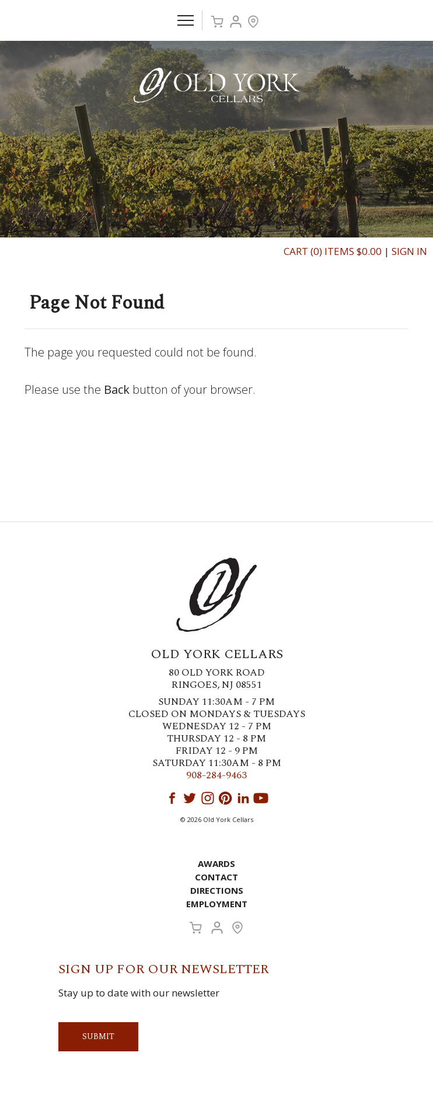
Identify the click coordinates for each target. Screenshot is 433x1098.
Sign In (409, 251)
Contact (216, 877)
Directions (216, 890)
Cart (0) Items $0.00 (333, 251)
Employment (216, 904)
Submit (98, 1036)
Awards (216, 863)
